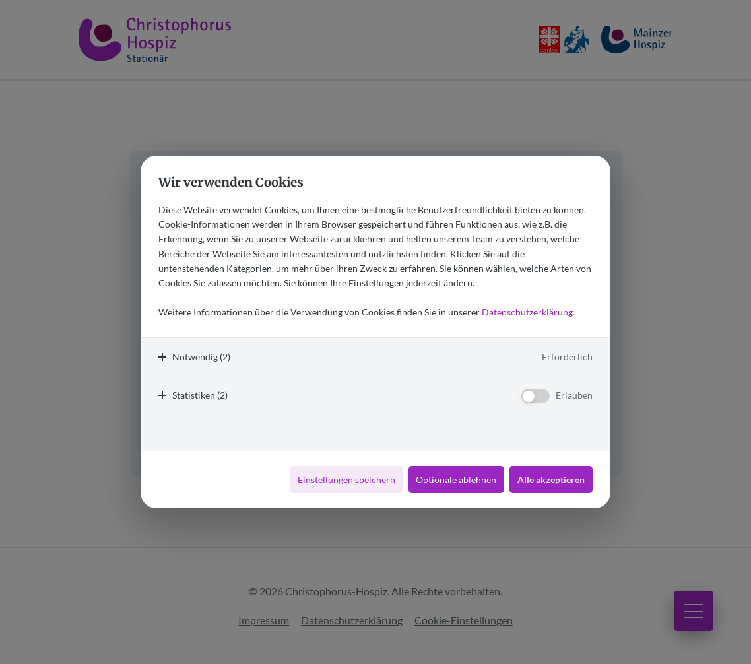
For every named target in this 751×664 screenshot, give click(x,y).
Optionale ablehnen (456, 479)
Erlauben (574, 395)
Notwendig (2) (201, 356)
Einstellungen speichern (346, 479)
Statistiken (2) (200, 395)
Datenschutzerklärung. (528, 311)
